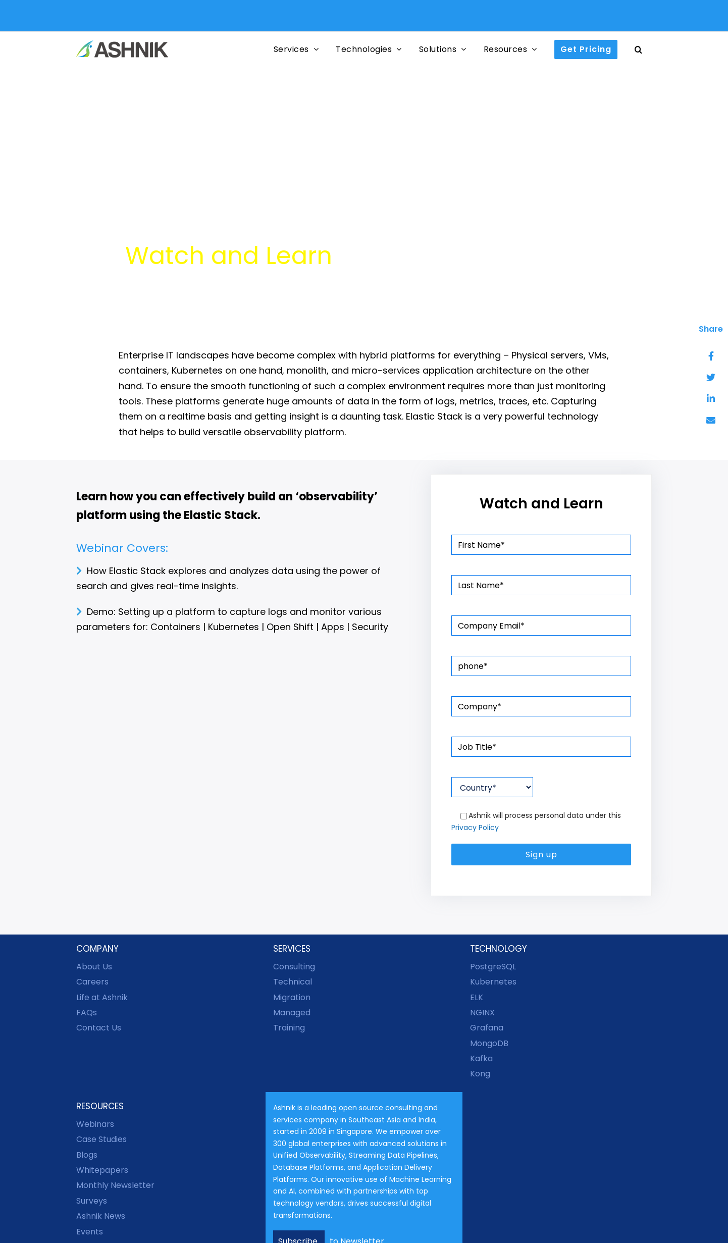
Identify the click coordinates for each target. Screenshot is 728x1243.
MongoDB (489, 1043)
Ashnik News (100, 1216)
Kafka (481, 1058)
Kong (480, 1073)
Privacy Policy (475, 827)
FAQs (86, 1012)
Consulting (294, 966)
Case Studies (101, 1139)
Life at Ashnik (102, 997)
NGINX (482, 1012)
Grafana (486, 1027)
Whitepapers (102, 1170)
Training (289, 1027)
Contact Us (98, 1027)
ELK (476, 997)
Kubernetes (493, 982)
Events (89, 1231)
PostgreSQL (493, 966)
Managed (291, 1012)
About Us (94, 966)
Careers (92, 982)
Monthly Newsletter (115, 1185)
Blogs (86, 1155)
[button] (639, 49)
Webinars (95, 1124)
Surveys (91, 1201)
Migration (291, 997)
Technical (292, 982)
